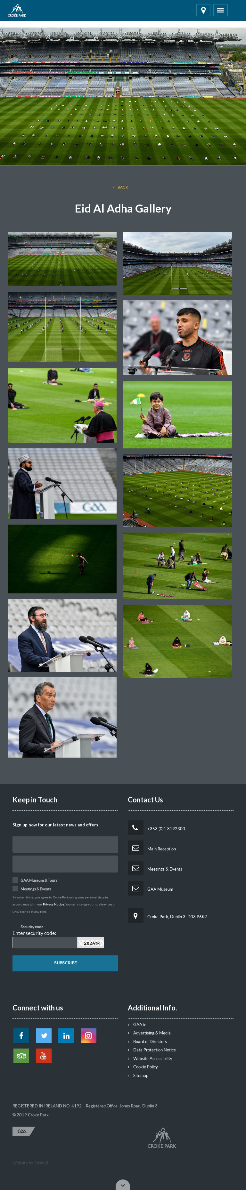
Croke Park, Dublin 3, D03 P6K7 (167, 915)
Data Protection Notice (152, 1050)
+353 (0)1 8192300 (156, 827)
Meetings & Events (155, 868)
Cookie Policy (143, 1067)
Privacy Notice (53, 904)
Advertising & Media (149, 1033)
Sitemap (138, 1075)
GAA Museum (150, 888)
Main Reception (152, 847)
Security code (31, 927)
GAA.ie (137, 1024)
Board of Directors (147, 1041)
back (120, 187)
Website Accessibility (150, 1058)
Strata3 (41, 1163)
